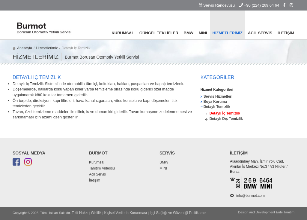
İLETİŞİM (286, 33)
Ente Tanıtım (285, 212)
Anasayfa (24, 48)
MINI (203, 33)
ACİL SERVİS (260, 33)
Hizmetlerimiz (47, 48)
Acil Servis (97, 174)
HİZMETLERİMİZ (228, 33)
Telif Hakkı (80, 213)
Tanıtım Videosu (102, 168)
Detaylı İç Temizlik (225, 113)
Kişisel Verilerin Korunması (125, 213)
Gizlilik (96, 213)
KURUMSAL (123, 33)
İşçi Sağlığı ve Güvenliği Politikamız (178, 213)
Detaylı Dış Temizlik (226, 119)
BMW (189, 33)
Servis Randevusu (217, 5)
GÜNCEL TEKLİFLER (158, 33)
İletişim (94, 180)
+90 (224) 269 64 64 (259, 5)
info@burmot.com (250, 196)
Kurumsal (96, 162)
